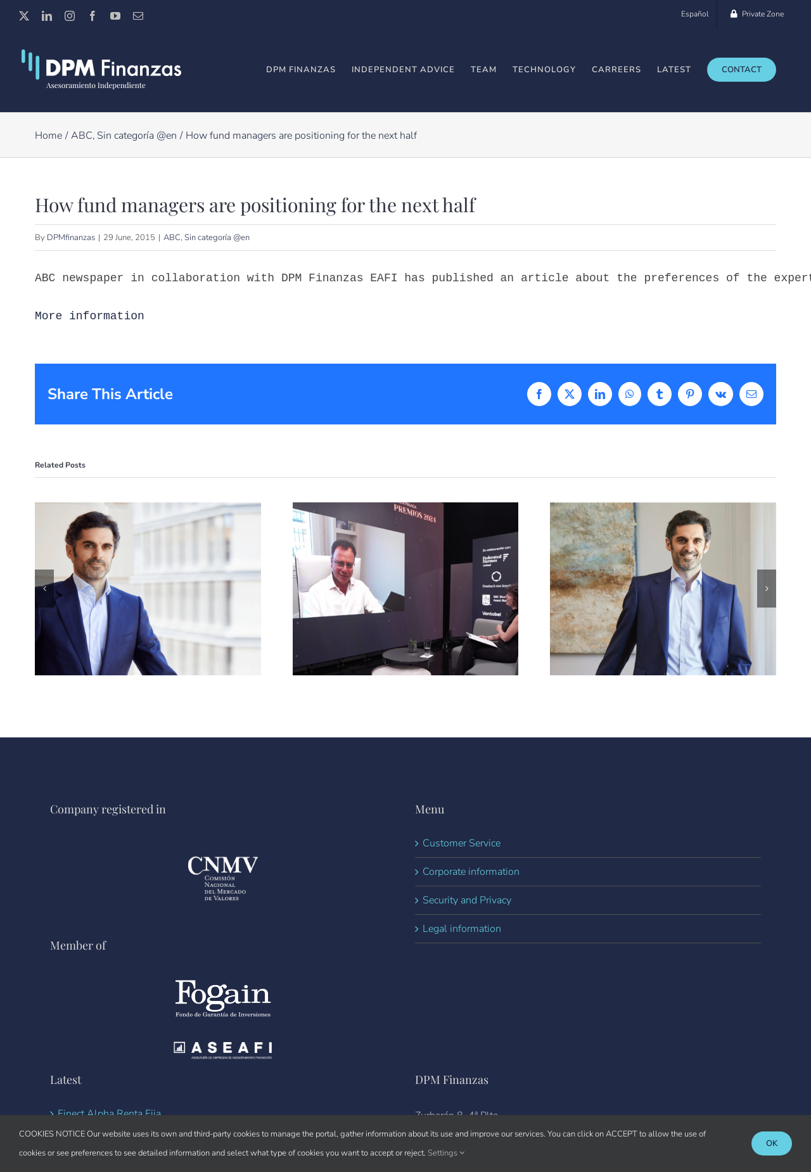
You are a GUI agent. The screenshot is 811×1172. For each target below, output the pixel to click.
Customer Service (462, 843)
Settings (446, 1153)
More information (89, 316)
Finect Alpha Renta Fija (109, 1114)
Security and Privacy (467, 900)
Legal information (462, 929)
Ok (771, 1143)
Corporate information (471, 872)
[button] (44, 589)
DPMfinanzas (71, 237)
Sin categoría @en (217, 237)
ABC (172, 237)
